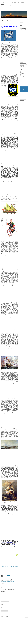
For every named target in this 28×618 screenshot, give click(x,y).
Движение (21, 74)
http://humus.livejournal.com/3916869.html (7, 581)
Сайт (1, 607)
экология (21, 82)
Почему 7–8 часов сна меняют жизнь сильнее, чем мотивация (23, 64)
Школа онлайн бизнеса (23, 81)
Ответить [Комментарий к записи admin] (2, 583)
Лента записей (22, 98)
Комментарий (3, 591)
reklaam (21, 72)
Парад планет (22, 66)
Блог (5, 9)
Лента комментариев (23, 99)
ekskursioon (15, 560)
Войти (21, 97)
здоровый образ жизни (23, 76)
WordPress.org (22, 100)
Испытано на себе (22, 79)
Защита (21, 75)
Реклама (21, 80)
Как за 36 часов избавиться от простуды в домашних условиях (14, 567)
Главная (2, 9)
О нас (9, 9)
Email (2, 604)
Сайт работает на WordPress (4, 616)
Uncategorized (22, 73)
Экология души (3, 561)
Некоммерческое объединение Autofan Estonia (12, 3)
